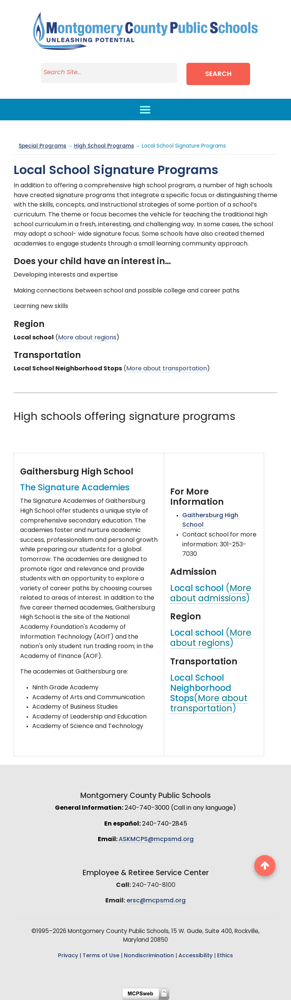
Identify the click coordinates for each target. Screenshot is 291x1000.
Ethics (225, 956)
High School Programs (104, 146)
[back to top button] (264, 865)
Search (218, 74)
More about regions (87, 338)
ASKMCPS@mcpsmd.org (156, 840)
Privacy (68, 956)
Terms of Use (101, 956)
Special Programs (42, 146)
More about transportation (166, 369)
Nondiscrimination (149, 956)
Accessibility (195, 956)
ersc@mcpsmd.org (156, 901)
